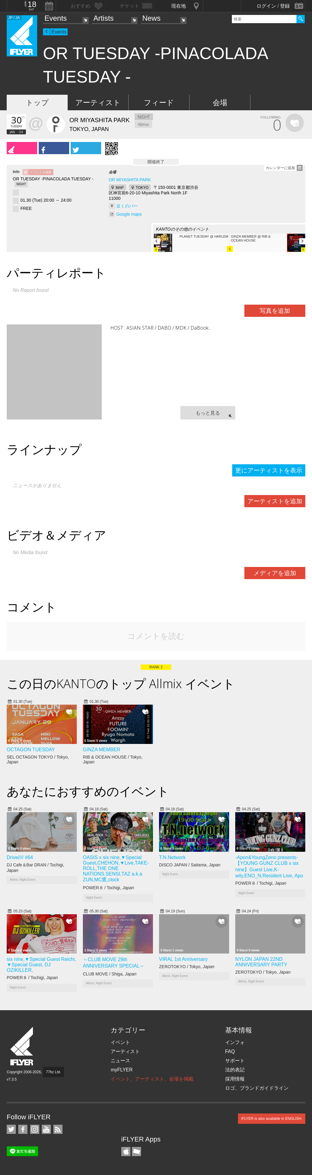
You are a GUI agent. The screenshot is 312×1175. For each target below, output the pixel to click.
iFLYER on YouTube (46, 1129)
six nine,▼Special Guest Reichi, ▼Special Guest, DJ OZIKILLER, (41, 965)
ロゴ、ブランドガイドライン (257, 1088)
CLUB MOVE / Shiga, (109, 973)
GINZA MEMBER (101, 749)
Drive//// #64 (20, 857)
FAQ (230, 1051)
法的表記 (235, 1069)
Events (55, 18)
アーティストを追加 (274, 501)
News (151, 18)
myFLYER (122, 1069)
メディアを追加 (275, 573)
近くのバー (127, 206)
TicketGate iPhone (136, 1151)
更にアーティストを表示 (268, 470)
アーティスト (98, 102)
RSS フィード (57, 1129)
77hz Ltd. (53, 1072)
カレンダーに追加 (280, 168)
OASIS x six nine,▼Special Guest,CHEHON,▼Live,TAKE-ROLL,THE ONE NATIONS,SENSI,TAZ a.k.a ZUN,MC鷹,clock (116, 868)
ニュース (120, 1060)
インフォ (235, 1042)
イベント (120, 1042)
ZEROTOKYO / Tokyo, (186, 966)
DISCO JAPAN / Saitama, (189, 864)
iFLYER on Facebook (22, 1129)
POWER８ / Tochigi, (108, 887)
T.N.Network (172, 857)
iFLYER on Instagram (34, 1129)
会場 (220, 102)
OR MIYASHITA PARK (130, 179)
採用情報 (235, 1078)
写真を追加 (275, 310)
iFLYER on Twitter (11, 1129)
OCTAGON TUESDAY (31, 749)
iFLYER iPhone (125, 1151)
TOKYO (142, 188)
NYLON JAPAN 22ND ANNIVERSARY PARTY (261, 962)
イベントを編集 (40, 172)
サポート (235, 1060)
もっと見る (208, 412)
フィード (159, 102)
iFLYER (22, 1046)
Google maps (129, 214)
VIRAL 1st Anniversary (183, 959)
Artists (103, 18)
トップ (37, 102)
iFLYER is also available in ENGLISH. (271, 1119)
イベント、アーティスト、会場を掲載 (152, 1078)
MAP (120, 188)
